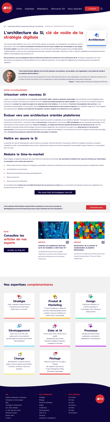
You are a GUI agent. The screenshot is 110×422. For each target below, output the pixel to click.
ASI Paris (71, 400)
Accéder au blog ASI (16, 250)
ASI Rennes (72, 405)
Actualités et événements (14, 405)
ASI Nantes (72, 397)
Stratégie (19, 301)
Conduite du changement (47, 418)
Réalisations (42, 8)
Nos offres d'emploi (12, 408)
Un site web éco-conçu (13, 410)
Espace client (10, 415)
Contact (92, 8)
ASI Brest (71, 408)
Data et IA (55, 330)
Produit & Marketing (55, 303)
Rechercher (102, 9)
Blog (7, 402)
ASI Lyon (71, 402)
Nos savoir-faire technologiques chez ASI (55, 192)
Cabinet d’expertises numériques (16, 397)
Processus (90, 330)
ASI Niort (71, 410)
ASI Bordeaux (72, 413)
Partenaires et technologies (14, 400)
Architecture (43, 408)
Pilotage (55, 358)
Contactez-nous (96, 207)
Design (90, 301)
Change (19, 358)
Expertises (29, 8)
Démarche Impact (11, 413)
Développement (19, 330)
